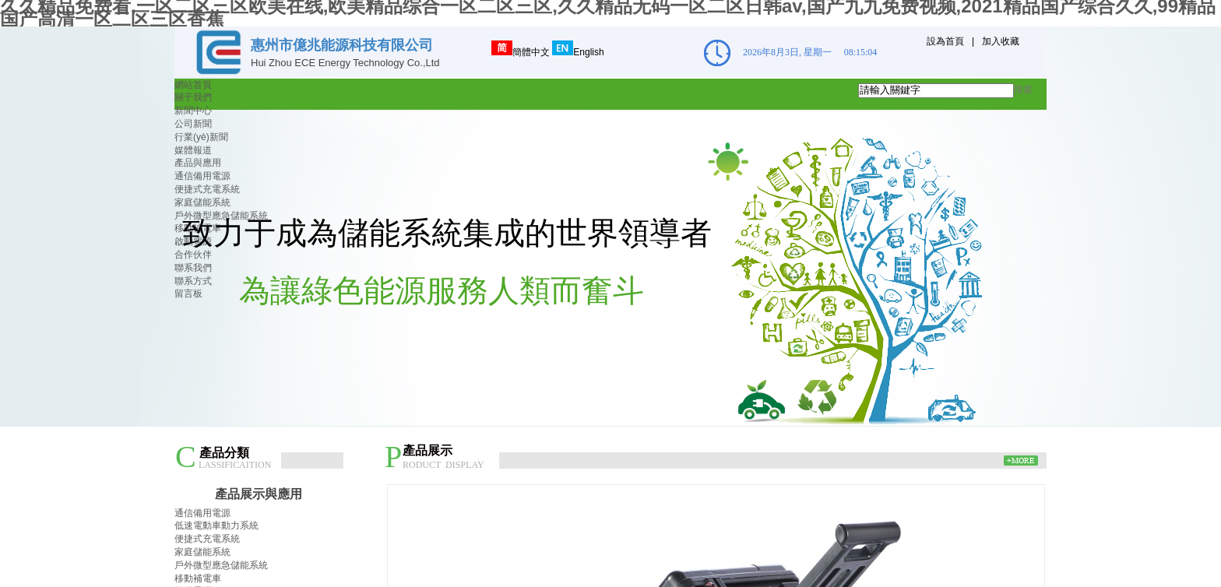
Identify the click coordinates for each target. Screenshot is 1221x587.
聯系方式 (193, 281)
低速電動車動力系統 (216, 525)
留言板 (188, 293)
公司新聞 (193, 123)
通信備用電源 (202, 175)
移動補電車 (197, 578)
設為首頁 (945, 41)
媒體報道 (193, 150)
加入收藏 (1000, 41)
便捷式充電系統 (207, 189)
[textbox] (936, 90)
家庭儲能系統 (202, 202)
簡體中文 (520, 52)
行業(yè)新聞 (201, 137)
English (577, 52)
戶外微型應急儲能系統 (221, 565)
